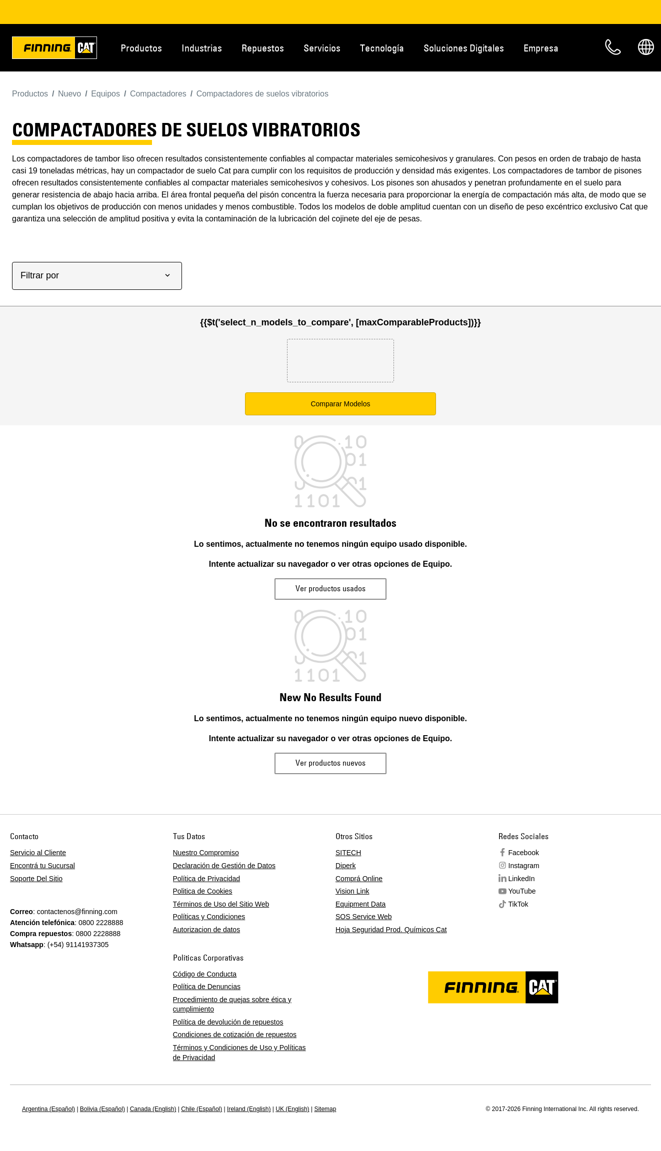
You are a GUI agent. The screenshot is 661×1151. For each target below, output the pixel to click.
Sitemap (325, 1109)
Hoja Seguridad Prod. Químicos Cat (391, 930)
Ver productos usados (331, 588)
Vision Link (352, 891)
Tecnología (382, 47)
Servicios (322, 47)
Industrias (202, 47)
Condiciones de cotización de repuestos (235, 1035)
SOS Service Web (364, 917)
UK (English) (292, 1109)
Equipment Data (361, 904)
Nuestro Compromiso (206, 853)
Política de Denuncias (206, 987)
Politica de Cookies (202, 891)
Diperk (346, 866)
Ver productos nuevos (331, 763)
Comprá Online (359, 879)
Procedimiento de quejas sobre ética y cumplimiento (232, 1005)
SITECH (348, 853)
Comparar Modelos (340, 404)
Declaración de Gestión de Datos (224, 866)
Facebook (523, 853)
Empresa (541, 47)
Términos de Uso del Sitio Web (221, 904)
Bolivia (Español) (102, 1109)
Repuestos (263, 47)
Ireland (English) (248, 1109)
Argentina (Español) (48, 1109)
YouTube (522, 891)
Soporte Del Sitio (36, 879)
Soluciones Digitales (464, 47)
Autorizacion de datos (206, 930)
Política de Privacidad (206, 879)
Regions (646, 47)
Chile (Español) (201, 1109)
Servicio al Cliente (38, 853)
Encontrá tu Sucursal (42, 866)
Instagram (524, 866)
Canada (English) (153, 1109)
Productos (141, 47)
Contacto (613, 47)
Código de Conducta (205, 974)
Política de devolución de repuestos (228, 1022)
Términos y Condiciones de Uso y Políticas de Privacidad (239, 1053)
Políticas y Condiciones (209, 917)
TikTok (518, 904)
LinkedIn (521, 879)
